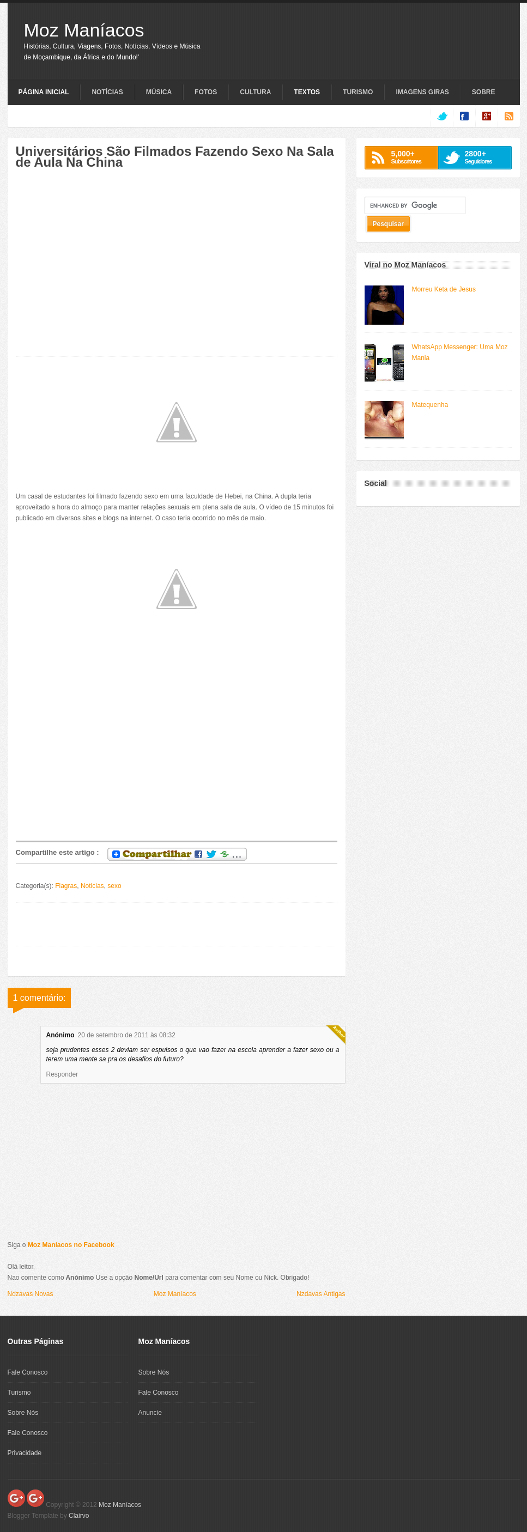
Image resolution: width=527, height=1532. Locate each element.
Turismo (358, 92)
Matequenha (430, 405)
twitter (442, 116)
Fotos (206, 92)
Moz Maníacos (84, 30)
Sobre (483, 92)
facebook (464, 116)
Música (159, 92)
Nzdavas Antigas (320, 1294)
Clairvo (79, 1515)
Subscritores (411, 157)
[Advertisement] (107, 268)
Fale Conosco (28, 1372)
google (486, 116)
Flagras (66, 886)
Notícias (107, 92)
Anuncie (150, 1413)
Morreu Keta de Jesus (444, 289)
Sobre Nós (23, 1413)
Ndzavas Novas (30, 1294)
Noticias (92, 886)
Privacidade (25, 1453)
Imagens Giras (422, 92)
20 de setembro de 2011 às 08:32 (126, 1035)
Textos (307, 92)
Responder (62, 1074)
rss (509, 116)
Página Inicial (44, 92)
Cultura (255, 92)
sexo (114, 886)
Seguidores (485, 157)
